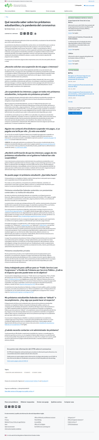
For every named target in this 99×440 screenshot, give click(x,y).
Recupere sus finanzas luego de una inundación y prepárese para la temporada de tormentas (79, 77)
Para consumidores (11, 402)
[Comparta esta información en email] (31, 33)
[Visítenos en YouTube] (16, 406)
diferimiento (43, 225)
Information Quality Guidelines (13, 429)
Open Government (10, 427)
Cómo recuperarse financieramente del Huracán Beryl (80, 86)
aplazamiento (25, 225)
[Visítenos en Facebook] (6, 406)
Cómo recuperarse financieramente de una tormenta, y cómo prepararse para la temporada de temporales (81, 94)
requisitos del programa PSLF (27, 284)
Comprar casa (69, 402)
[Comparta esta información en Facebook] (21, 33)
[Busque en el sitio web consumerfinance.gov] (78, 5)
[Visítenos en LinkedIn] (12, 406)
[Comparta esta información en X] (24, 33)
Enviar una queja (89, 5)
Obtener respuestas (27, 402)
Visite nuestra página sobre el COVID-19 (17, 361)
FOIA (6, 417)
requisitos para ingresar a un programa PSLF (22, 292)
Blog (7, 17)
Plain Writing (38, 420)
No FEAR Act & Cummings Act (42, 427)
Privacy (7, 420)
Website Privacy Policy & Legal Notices (15, 422)
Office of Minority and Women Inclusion (45, 417)
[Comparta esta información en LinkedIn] (28, 33)
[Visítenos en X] (9, 406)
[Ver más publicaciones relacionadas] (70, 102)
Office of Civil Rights (40, 424)
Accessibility (38, 422)
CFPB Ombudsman (73, 424)
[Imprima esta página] (35, 33)
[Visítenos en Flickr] (19, 406)
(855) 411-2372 (91, 1)
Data (6, 424)
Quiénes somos (56, 402)
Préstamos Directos (14, 279)
